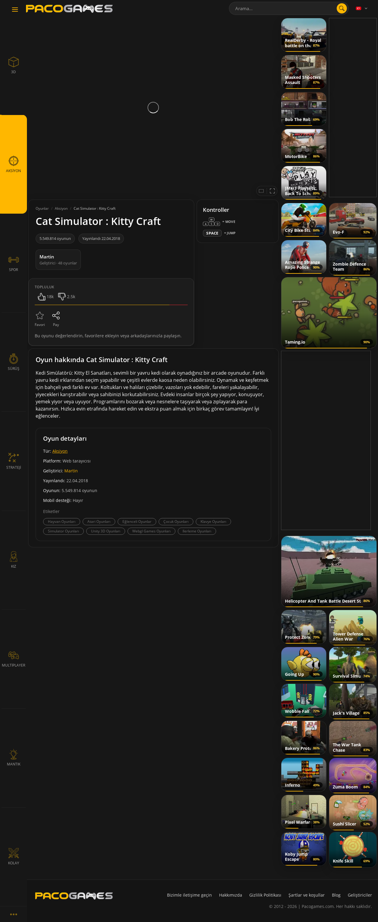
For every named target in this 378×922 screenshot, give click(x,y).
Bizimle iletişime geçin (189, 895)
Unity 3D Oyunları (105, 531)
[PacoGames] (73, 896)
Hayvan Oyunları (61, 521)
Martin (71, 471)
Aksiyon (60, 451)
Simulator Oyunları (63, 531)
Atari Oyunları (98, 521)
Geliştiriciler (360, 895)
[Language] (362, 8)
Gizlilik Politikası (265, 895)
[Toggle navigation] (15, 9)
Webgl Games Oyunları (151, 531)
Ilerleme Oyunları (197, 531)
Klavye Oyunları (213, 521)
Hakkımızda (230, 895)
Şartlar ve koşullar (307, 895)
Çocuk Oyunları (176, 521)
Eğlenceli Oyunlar (136, 521)
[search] (342, 8)
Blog (336, 895)
